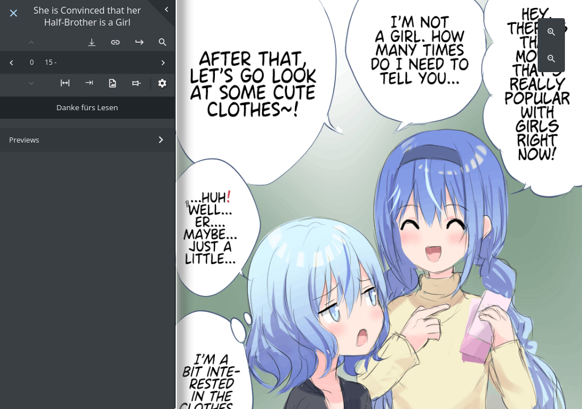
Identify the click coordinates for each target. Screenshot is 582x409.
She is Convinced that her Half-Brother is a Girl (87, 16)
